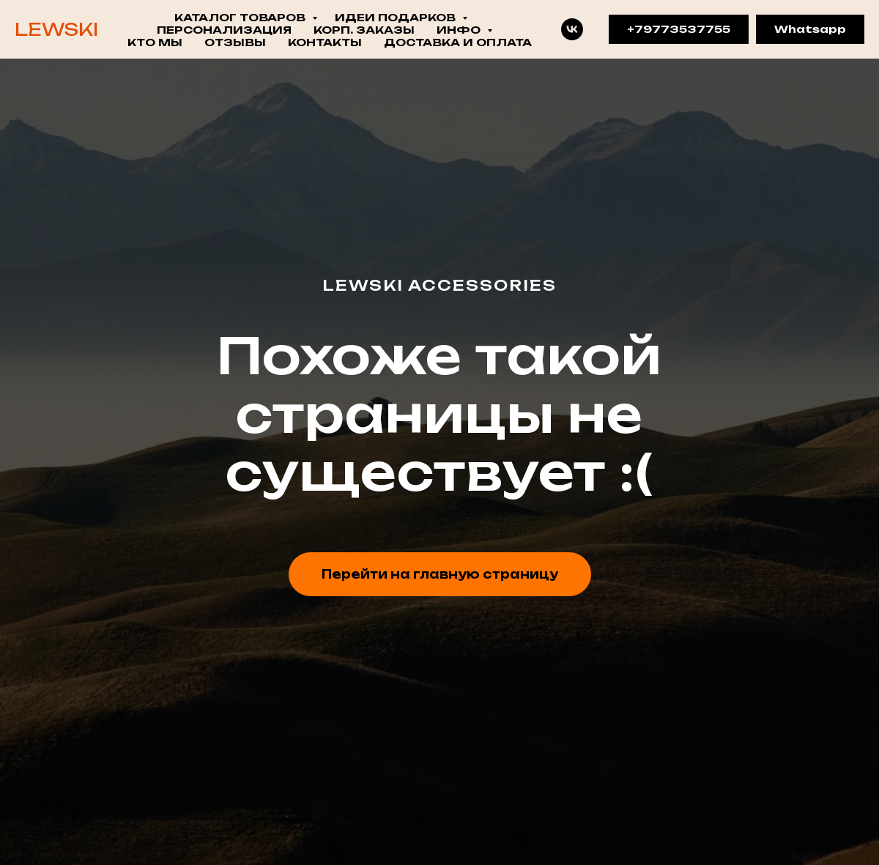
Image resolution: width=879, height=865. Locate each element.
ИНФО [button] (460, 29)
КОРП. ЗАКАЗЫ (364, 29)
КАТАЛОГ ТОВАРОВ (241, 17)
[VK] (572, 29)
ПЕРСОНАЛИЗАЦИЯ (224, 29)
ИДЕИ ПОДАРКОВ (397, 17)
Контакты (325, 42)
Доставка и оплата (458, 42)
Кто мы (154, 42)
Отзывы (235, 42)
